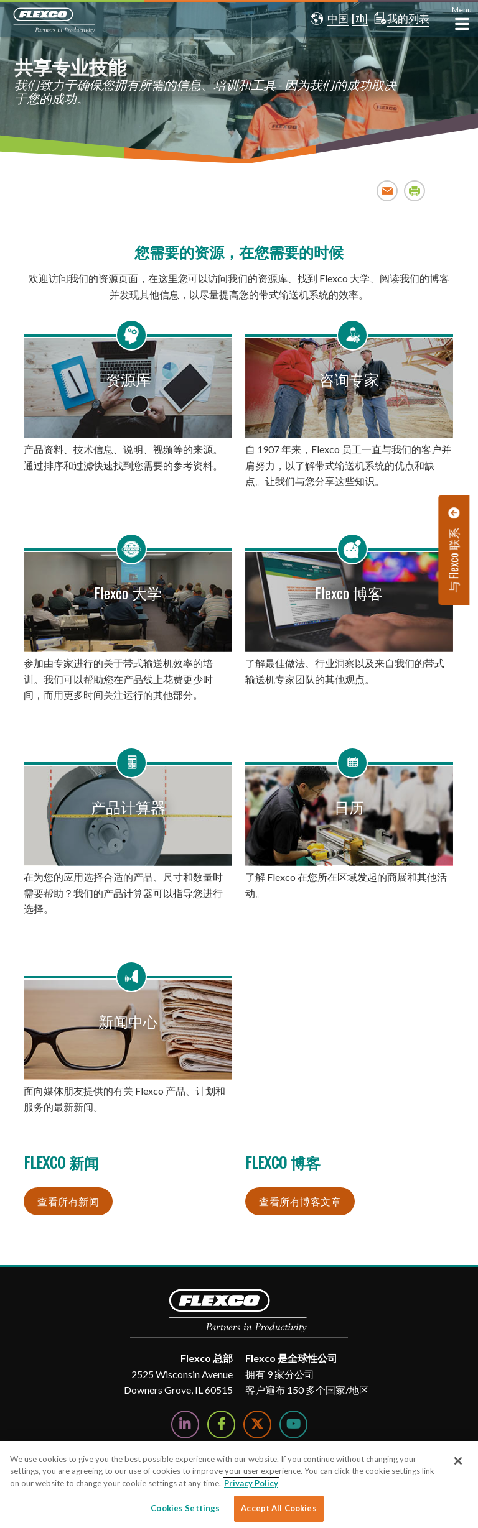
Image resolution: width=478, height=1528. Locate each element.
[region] (239, 1484)
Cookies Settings (185, 1508)
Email (387, 190)
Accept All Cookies (278, 1508)
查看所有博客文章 (300, 1201)
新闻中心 (128, 1021)
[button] (327, 18)
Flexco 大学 (128, 592)
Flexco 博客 (349, 592)
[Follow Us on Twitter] (257, 1424)
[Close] (458, 1461)
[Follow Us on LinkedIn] (185, 1424)
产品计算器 (128, 806)
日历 (349, 806)
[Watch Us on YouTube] (293, 1424)
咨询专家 (349, 378)
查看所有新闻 (68, 1201)
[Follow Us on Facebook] (221, 1424)
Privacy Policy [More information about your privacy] (251, 1483)
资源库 (128, 378)
